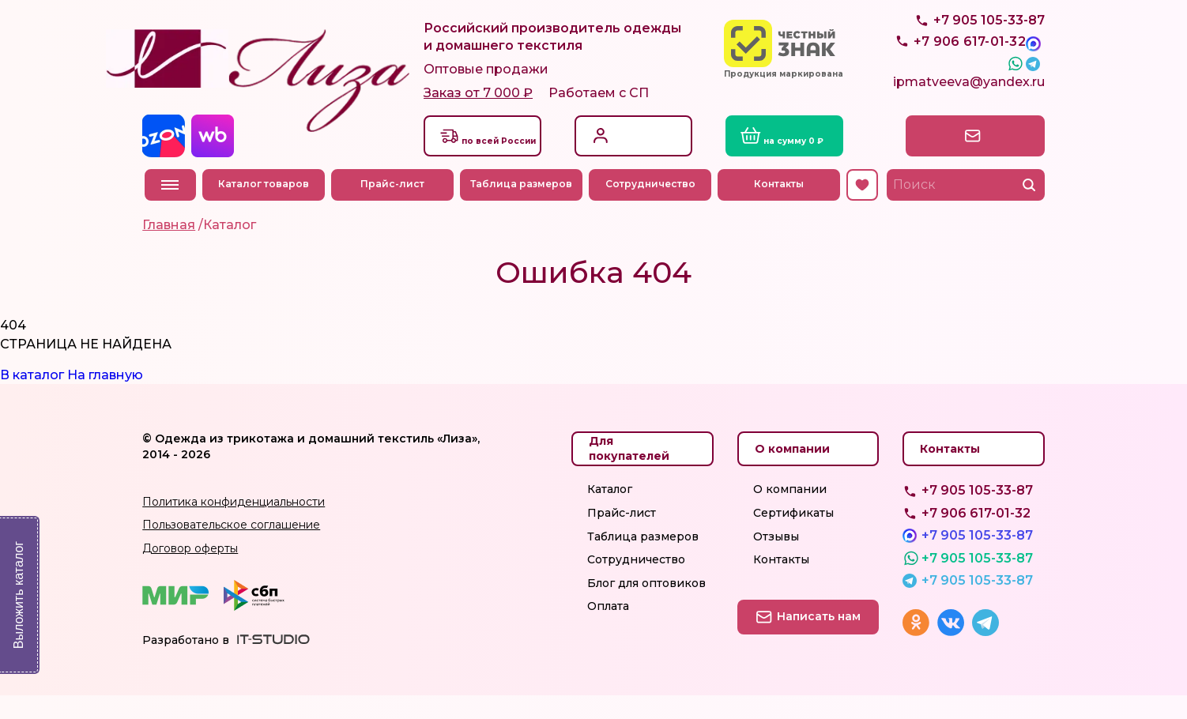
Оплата (608, 630)
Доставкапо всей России (506, 158)
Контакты (781, 207)
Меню (170, 208)
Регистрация (643, 166)
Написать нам (975, 158)
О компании (790, 513)
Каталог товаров (265, 207)
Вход (620, 150)
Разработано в (185, 664)
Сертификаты (793, 536)
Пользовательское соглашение (231, 548)
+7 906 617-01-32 (976, 536)
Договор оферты (190, 572)
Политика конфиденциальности (233, 525)
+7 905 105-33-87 (989, 55)
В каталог (32, 398)
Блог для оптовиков (646, 607)
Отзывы (776, 559)
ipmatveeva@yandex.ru (969, 108)
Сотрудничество (652, 207)
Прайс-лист (394, 207)
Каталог (609, 513)
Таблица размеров (524, 207)
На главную (105, 398)
